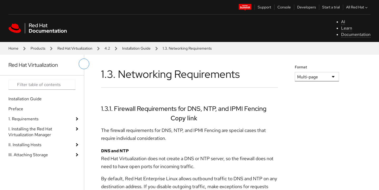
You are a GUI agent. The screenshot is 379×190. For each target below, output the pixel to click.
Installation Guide (136, 48)
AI (343, 22)
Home (13, 48)
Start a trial (331, 7)
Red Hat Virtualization (74, 48)
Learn (346, 28)
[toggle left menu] (84, 64)
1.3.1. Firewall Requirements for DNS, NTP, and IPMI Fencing (183, 108)
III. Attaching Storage (28, 155)
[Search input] (42, 85)
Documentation (356, 34)
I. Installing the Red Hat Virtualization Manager (30, 131)
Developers (306, 7)
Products (38, 48)
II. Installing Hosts (24, 145)
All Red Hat (357, 7)
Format (301, 67)
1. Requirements (23, 119)
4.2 (107, 48)
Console (284, 7)
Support (264, 7)
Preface (15, 109)
